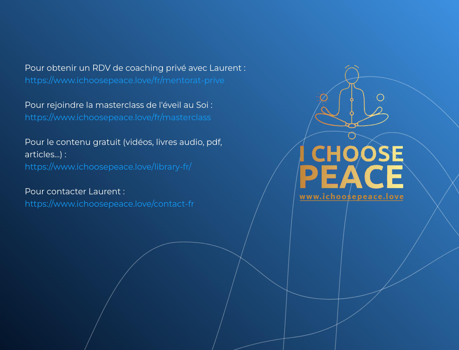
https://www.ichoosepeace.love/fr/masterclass (118, 117)
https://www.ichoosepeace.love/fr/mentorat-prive (124, 80)
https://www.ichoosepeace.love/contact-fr (109, 204)
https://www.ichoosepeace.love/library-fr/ (108, 167)
